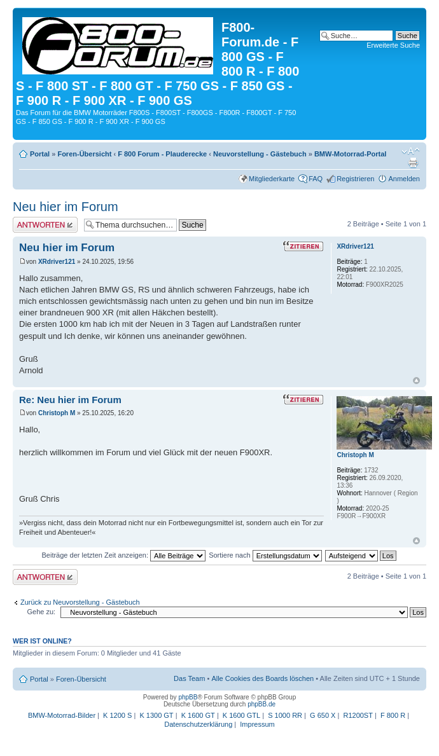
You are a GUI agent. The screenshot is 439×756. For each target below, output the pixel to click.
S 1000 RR (285, 715)
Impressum (257, 724)
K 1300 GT (156, 715)
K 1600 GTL (241, 715)
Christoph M (56, 412)
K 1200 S (117, 715)
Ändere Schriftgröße (410, 151)
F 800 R (392, 715)
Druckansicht (413, 162)
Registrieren (355, 178)
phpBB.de (261, 704)
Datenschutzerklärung (198, 724)
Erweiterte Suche (393, 45)
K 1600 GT (198, 715)
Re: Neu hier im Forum (70, 399)
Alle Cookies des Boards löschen (262, 678)
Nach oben (416, 380)
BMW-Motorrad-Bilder (61, 715)
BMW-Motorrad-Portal (350, 154)
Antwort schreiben (45, 225)
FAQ (316, 178)
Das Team (189, 678)
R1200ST (357, 715)
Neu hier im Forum (65, 207)
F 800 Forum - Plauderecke (162, 154)
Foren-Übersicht (84, 154)
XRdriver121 (56, 261)
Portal (40, 154)
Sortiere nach (265, 555)
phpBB (187, 697)
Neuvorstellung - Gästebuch (260, 154)
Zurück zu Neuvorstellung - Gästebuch (80, 602)
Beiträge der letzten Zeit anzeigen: (123, 555)
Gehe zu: (41, 611)
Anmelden (404, 178)
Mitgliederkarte (272, 178)
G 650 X (322, 715)
